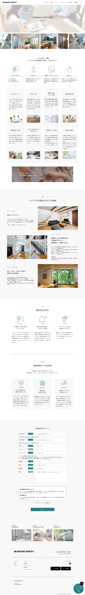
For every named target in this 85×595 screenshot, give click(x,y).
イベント (56, 2)
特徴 (51, 2)
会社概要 (76, 2)
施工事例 (70, 2)
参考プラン (16, 565)
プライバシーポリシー (28, 569)
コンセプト (46, 2)
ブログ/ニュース (63, 2)
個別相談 (56, 568)
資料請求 (66, 568)
